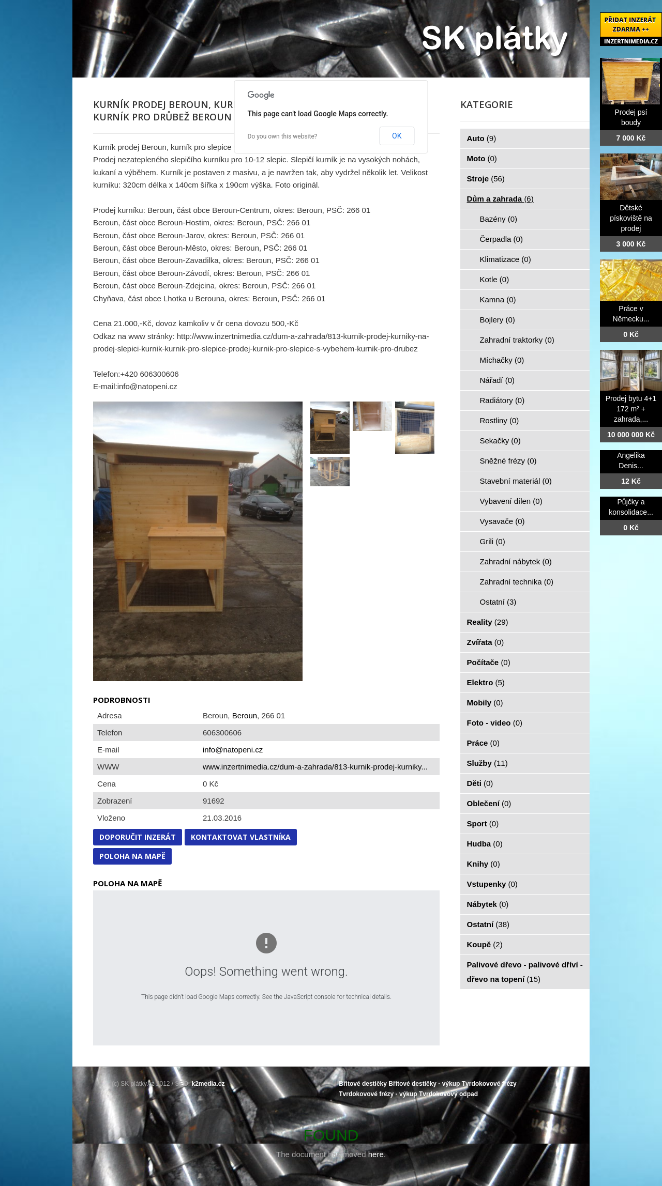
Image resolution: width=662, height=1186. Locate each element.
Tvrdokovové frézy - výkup (378, 1094)
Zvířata (485, 642)
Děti (480, 783)
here (376, 1154)
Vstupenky (492, 884)
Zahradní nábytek (516, 561)
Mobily (485, 702)
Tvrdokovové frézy (489, 1083)
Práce (483, 742)
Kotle (494, 279)
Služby (487, 763)
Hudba (485, 843)
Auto (481, 138)
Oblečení (489, 803)
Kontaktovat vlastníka (241, 837)
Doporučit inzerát (137, 837)
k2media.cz (208, 1083)
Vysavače (502, 521)
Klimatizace (505, 259)
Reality (487, 622)
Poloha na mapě (132, 856)
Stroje (486, 178)
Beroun (244, 715)
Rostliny (499, 420)
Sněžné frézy (508, 460)
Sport (483, 823)
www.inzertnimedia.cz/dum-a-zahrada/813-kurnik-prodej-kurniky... (315, 766)
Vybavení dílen (511, 501)
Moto (482, 158)
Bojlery (497, 319)
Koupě (485, 944)
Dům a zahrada (500, 198)
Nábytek (488, 904)
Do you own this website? (283, 136)
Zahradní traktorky (517, 339)
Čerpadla (501, 239)
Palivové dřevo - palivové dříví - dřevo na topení (525, 971)
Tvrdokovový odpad (448, 1094)
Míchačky (502, 360)
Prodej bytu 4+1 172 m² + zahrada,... (631, 408)
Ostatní (498, 601)
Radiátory (502, 400)
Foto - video (495, 722)
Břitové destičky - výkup (424, 1083)
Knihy (483, 863)
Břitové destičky (363, 1083)
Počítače (488, 662)
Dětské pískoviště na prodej (631, 218)
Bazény (499, 218)
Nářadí (497, 380)
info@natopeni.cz (233, 749)
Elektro (486, 682)
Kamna (498, 299)
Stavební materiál (516, 480)
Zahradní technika (517, 581)
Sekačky (500, 440)
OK (396, 136)
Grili (492, 541)
